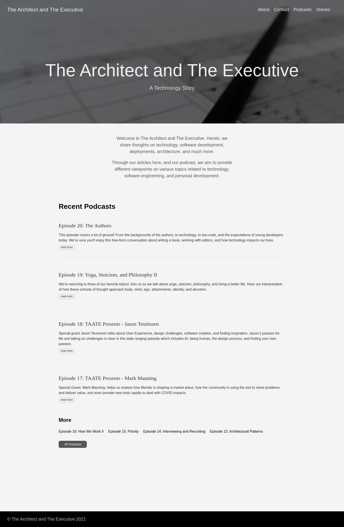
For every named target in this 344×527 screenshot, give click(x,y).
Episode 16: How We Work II (81, 431)
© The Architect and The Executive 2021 (46, 519)
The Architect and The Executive (45, 10)
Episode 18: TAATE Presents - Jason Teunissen (109, 324)
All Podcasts (72, 444)
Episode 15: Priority (123, 431)
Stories (323, 9)
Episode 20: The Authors (85, 225)
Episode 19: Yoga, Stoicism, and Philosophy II (108, 275)
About (263, 9)
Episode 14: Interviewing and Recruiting (174, 431)
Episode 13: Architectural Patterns (236, 431)
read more (67, 247)
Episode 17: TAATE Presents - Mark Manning (107, 378)
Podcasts (303, 9)
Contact (281, 9)
